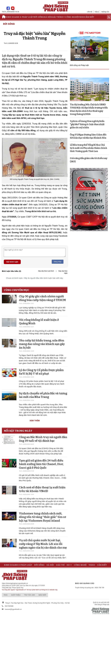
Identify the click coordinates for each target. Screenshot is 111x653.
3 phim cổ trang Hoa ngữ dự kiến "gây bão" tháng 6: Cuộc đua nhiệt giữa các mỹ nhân (87, 124)
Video (81, 17)
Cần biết (89, 17)
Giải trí (55, 17)
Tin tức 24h (29, 595)
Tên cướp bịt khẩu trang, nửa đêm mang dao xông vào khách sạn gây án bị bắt (42, 344)
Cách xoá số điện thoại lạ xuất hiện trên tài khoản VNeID (42, 489)
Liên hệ (89, 12)
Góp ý (97, 12)
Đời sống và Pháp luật (79, 65)
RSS (5, 595)
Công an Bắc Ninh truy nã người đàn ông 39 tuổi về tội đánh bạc (43, 438)
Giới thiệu (15, 595)
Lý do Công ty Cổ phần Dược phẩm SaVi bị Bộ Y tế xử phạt (41, 371)
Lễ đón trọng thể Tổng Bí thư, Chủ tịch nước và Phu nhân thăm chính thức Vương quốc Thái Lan (88, 148)
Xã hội (47, 17)
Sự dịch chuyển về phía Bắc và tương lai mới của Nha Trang (43, 395)
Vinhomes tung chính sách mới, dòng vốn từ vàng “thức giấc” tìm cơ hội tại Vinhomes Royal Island (42, 517)
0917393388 (9, 606)
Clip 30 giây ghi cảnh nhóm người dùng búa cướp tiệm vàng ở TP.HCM (42, 298)
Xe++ (62, 17)
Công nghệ (71, 17)
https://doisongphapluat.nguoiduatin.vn (15, 583)
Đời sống (39, 17)
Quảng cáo (105, 12)
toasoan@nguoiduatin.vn (13, 609)
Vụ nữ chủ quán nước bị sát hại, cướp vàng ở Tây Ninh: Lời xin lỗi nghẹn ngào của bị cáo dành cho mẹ (43, 544)
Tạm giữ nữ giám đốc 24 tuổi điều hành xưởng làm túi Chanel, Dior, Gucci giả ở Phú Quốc (41, 464)
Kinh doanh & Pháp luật (20, 17)
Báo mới (42, 595)
